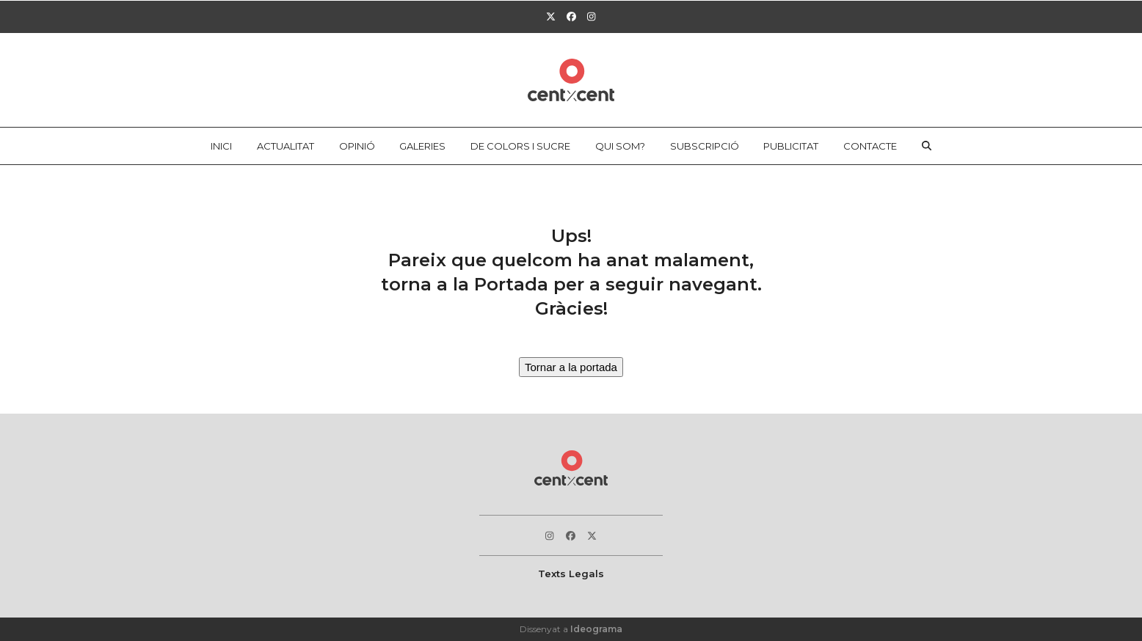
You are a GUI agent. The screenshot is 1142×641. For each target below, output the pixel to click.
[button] (927, 146)
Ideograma (596, 628)
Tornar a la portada (571, 367)
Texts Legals (571, 573)
